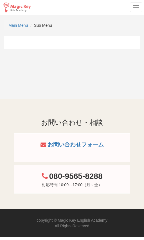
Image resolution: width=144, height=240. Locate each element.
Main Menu (18, 25)
